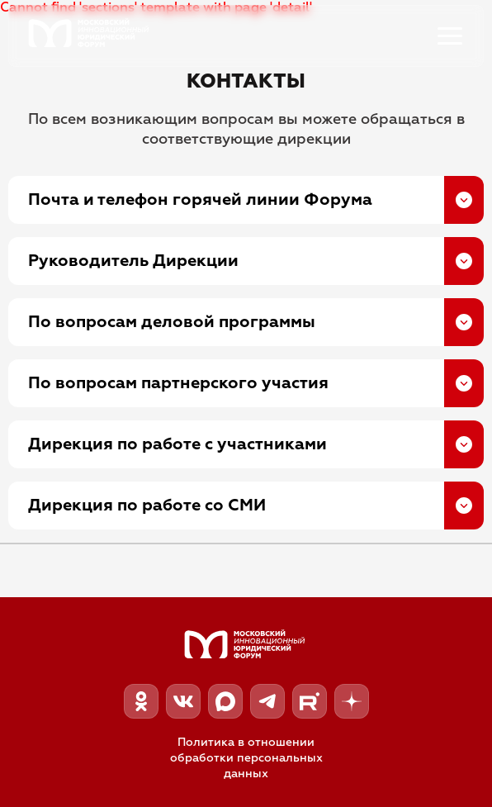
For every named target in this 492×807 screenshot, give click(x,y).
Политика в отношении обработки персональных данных (246, 758)
